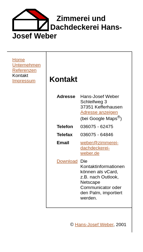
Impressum (23, 80)
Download (67, 161)
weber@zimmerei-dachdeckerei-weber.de (99, 148)
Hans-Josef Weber (94, 224)
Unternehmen (26, 65)
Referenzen (24, 70)
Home (18, 59)
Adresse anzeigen (99, 112)
